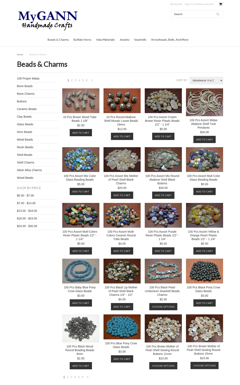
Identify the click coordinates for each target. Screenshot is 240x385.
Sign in (188, 4)
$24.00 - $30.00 (27, 226)
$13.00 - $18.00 (27, 210)
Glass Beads (25, 124)
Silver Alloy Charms (29, 170)
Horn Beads (24, 132)
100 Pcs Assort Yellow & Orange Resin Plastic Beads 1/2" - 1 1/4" (203, 235)
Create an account (204, 4)
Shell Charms (25, 162)
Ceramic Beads (27, 109)
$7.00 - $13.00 (26, 203)
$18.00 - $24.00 (27, 218)
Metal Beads (25, 139)
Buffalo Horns (82, 39)
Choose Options (163, 306)
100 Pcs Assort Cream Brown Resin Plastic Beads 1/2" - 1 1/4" (162, 120)
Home (20, 54)
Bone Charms (26, 93)
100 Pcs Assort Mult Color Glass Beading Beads (203, 177)
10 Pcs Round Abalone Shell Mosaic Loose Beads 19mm (121, 120)
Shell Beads (24, 154)
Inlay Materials (105, 39)
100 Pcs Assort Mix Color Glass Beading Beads (80, 177)
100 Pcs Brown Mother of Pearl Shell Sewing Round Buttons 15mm (203, 350)
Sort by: (182, 80)
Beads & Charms (58, 39)
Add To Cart (80, 132)
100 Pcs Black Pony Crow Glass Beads (203, 289)
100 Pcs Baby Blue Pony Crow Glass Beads (80, 289)
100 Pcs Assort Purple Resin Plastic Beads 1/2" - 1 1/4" (162, 235)
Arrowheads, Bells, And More (169, 39)
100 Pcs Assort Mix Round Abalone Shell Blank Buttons (162, 179)
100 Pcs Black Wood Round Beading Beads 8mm (79, 350)
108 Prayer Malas (28, 78)
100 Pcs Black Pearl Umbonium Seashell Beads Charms (162, 291)
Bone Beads (25, 86)
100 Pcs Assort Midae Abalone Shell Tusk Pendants (203, 123)
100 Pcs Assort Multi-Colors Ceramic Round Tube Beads (121, 235)
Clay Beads (24, 116)
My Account (176, 4)
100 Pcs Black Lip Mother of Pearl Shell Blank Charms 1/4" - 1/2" (121, 291)
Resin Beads (25, 147)
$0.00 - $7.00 (25, 195)
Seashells (140, 39)
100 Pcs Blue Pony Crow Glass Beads (121, 345)
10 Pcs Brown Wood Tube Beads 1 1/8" (79, 118)
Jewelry (124, 39)
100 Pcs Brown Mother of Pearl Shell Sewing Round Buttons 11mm (162, 350)
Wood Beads (25, 177)
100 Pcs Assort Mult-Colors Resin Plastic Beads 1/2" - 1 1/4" (79, 235)
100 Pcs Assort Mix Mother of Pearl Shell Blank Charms (121, 179)
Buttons (22, 101)
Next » (92, 81)
